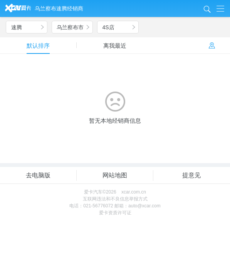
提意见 (191, 175)
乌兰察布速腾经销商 (59, 8)
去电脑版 (38, 175)
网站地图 (114, 175)
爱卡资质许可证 (115, 212)
